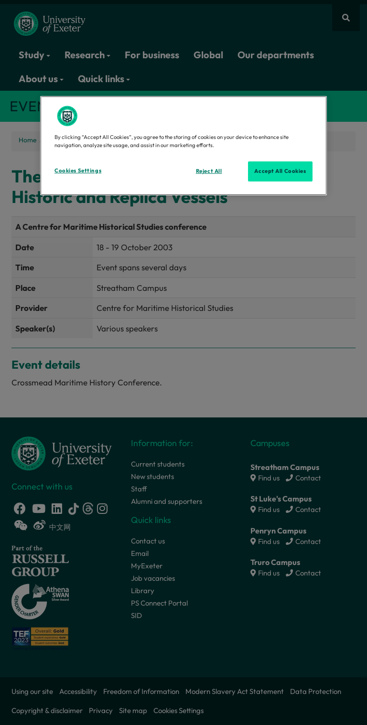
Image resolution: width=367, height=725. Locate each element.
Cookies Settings (77, 170)
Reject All (209, 171)
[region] (183, 145)
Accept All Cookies (280, 171)
